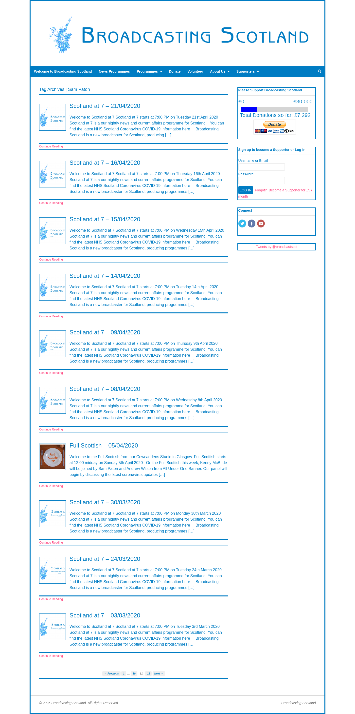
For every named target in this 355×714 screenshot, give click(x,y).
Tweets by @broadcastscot (276, 247)
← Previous (111, 673)
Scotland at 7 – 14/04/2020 (105, 275)
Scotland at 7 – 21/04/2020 (105, 105)
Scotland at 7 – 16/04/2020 (105, 162)
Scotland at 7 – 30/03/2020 (105, 502)
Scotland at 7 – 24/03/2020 (105, 558)
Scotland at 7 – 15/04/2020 (105, 219)
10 (134, 673)
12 (148, 673)
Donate (174, 71)
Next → (158, 673)
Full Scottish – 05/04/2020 (104, 445)
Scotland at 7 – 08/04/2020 (105, 389)
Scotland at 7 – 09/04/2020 (105, 332)
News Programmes (114, 71)
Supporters (245, 71)
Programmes (147, 71)
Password (245, 174)
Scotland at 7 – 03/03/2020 (105, 615)
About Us (217, 71)
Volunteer (195, 71)
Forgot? (261, 190)
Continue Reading (51, 146)
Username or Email (253, 161)
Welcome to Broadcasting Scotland (63, 71)
